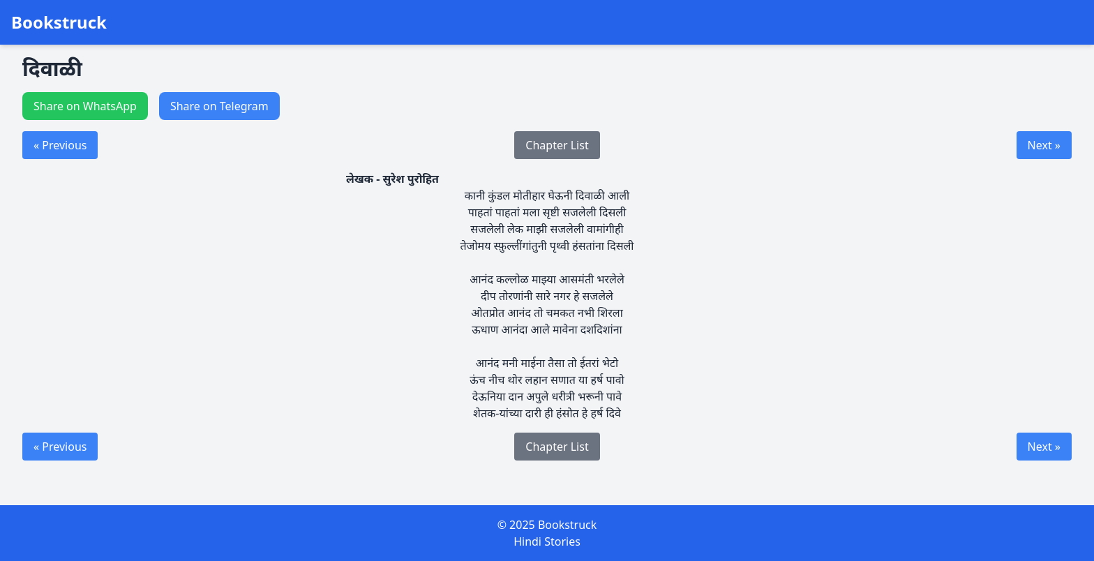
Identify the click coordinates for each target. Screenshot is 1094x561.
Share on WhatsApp (85, 106)
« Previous (60, 145)
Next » (1044, 145)
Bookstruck (59, 22)
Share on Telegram (219, 106)
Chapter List (556, 145)
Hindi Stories (547, 541)
